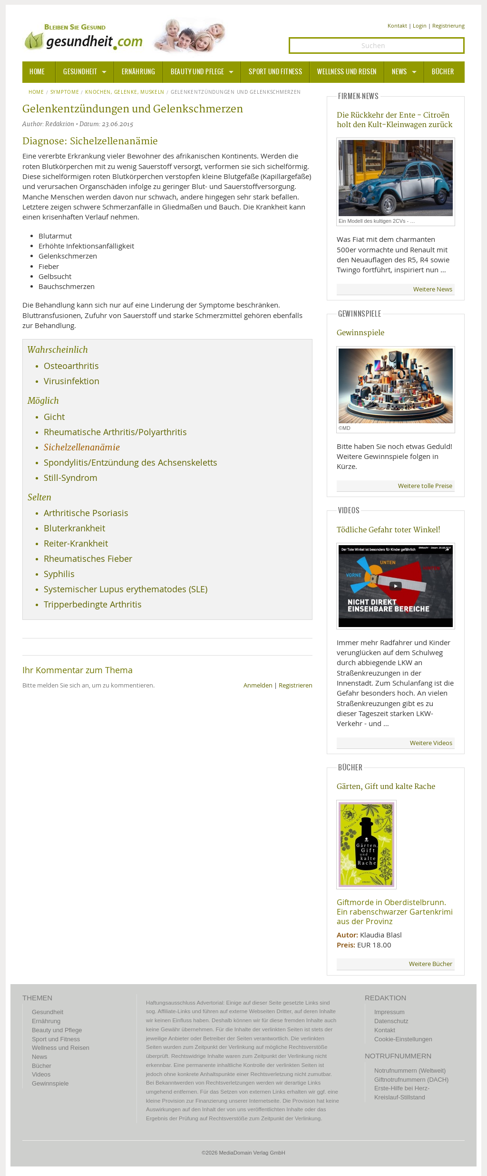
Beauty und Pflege (197, 72)
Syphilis (59, 573)
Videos (41, 1074)
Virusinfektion (71, 381)
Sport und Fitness (275, 72)
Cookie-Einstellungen (403, 1039)
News (399, 72)
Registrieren (295, 685)
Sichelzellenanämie (82, 447)
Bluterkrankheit (74, 528)
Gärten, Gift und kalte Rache (386, 786)
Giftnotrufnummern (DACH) (411, 1079)
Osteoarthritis (71, 365)
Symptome (64, 92)
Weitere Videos (431, 743)
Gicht (54, 416)
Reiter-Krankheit (76, 543)
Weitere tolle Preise (425, 486)
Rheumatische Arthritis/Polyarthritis (115, 432)
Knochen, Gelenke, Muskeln (125, 92)
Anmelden (258, 685)
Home (36, 92)
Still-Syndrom (70, 477)
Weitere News (432, 289)
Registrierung (448, 25)
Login (420, 25)
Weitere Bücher (430, 964)
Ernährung (138, 72)
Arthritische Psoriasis (86, 513)
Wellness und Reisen (347, 72)
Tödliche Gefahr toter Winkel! (388, 530)
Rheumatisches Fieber (88, 558)
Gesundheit (80, 72)
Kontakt (397, 25)
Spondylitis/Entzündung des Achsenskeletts (130, 462)
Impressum (389, 1012)
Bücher (443, 72)
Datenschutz (391, 1021)
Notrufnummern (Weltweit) (410, 1070)
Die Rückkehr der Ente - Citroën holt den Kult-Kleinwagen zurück (394, 120)
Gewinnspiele (360, 333)
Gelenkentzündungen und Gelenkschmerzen (236, 92)
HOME (37, 72)
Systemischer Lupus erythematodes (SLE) (125, 589)
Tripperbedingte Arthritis (93, 604)
